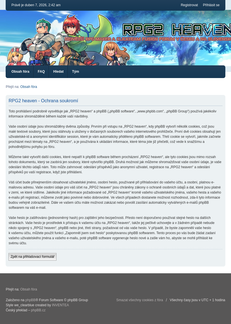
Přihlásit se (211, 5)
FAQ (41, 72)
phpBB (30, 300)
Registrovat (189, 5)
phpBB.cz (38, 310)
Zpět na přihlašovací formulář (32, 257)
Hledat (58, 72)
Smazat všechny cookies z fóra (139, 300)
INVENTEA (60, 305)
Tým (75, 72)
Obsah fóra (20, 72)
